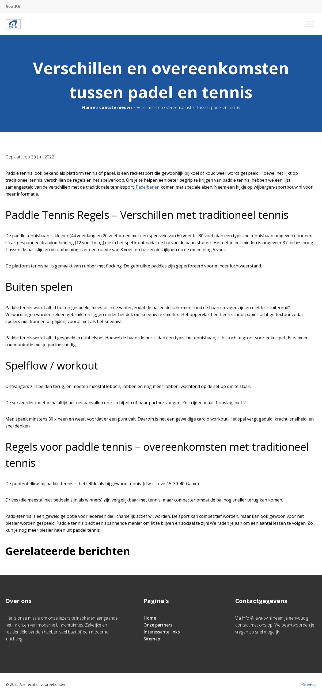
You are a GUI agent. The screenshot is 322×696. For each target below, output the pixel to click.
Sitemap (151, 639)
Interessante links (161, 632)
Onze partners (157, 625)
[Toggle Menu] (309, 23)
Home (88, 107)
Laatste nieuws (115, 107)
